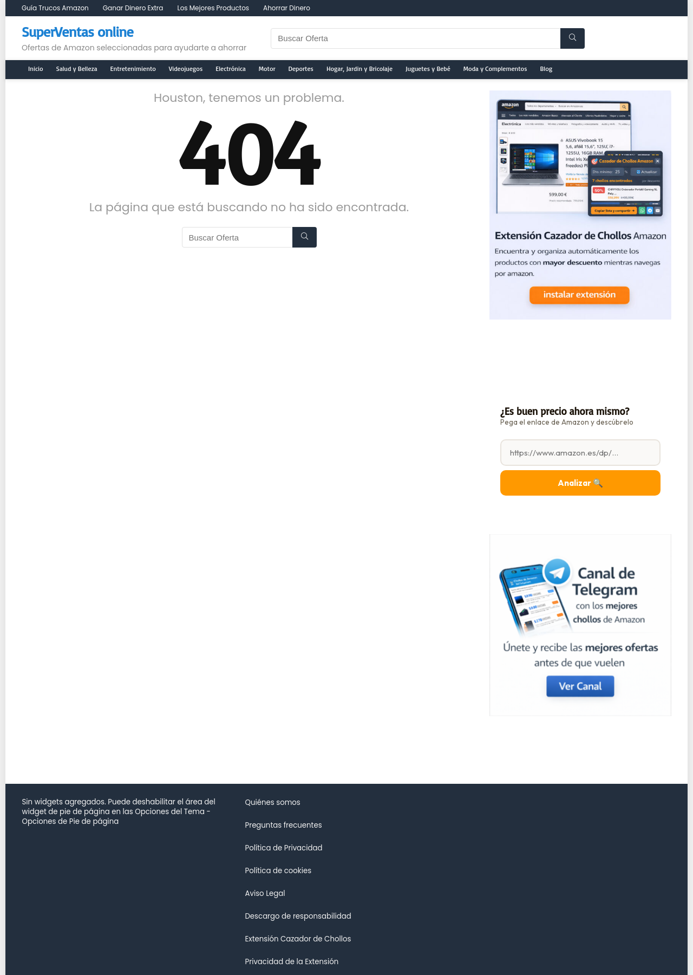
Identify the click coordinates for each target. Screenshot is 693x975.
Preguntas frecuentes (283, 825)
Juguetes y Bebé (428, 68)
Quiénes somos (272, 802)
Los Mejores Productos (213, 7)
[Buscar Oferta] (572, 38)
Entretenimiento (133, 68)
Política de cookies (278, 871)
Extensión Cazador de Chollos (298, 939)
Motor (267, 68)
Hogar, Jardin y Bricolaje (359, 68)
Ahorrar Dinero (286, 7)
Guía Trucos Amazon (55, 7)
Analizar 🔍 (580, 483)
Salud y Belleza (76, 68)
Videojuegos (185, 68)
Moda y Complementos (495, 68)
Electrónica (230, 68)
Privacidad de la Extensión (291, 962)
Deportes (301, 68)
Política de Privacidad (283, 848)
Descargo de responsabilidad (298, 916)
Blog (546, 68)
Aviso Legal (265, 893)
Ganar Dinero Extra (133, 7)
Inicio (35, 68)
